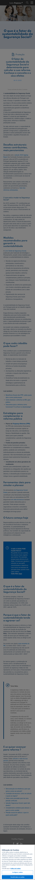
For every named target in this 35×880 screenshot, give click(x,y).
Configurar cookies (17, 872)
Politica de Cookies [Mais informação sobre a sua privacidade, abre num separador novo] (15, 868)
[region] (17, 862)
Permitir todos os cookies (17, 877)
